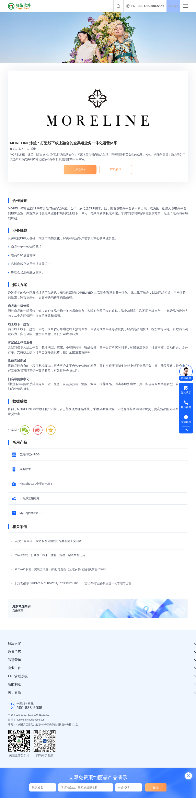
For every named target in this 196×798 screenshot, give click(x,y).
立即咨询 (171, 6)
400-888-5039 (29, 711)
